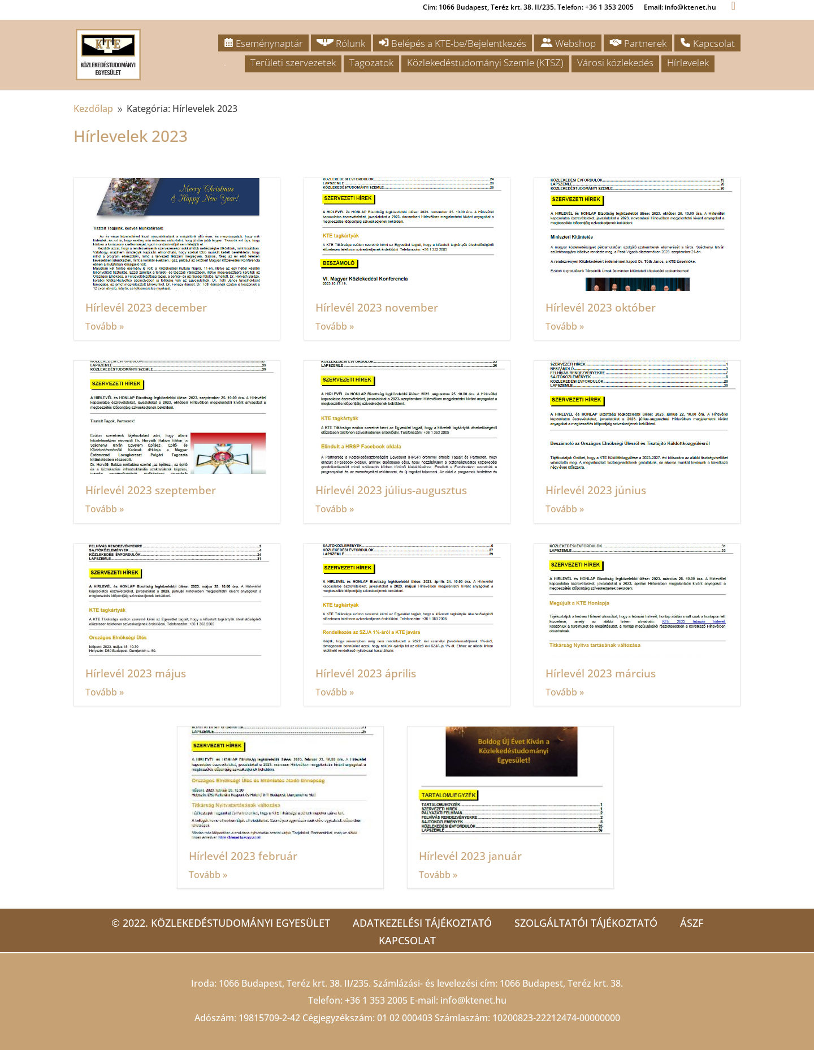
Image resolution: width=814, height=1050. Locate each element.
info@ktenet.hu (473, 1000)
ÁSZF (691, 923)
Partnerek (637, 43)
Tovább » (104, 326)
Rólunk (341, 43)
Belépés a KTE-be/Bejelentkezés (452, 43)
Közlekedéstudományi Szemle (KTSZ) (485, 62)
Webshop (568, 43)
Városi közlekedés (615, 62)
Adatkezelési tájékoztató (422, 923)
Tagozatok (371, 62)
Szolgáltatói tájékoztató (585, 923)
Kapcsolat (707, 43)
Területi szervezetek (293, 62)
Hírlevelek (688, 62)
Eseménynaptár (263, 43)
